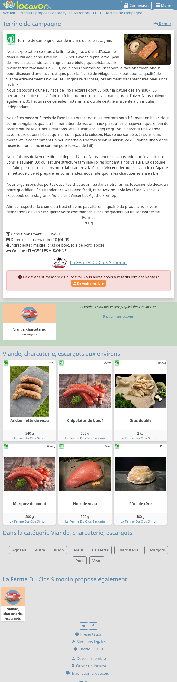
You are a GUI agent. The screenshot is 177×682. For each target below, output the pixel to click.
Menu (163, 5)
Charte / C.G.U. (88, 649)
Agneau (19, 550)
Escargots (156, 550)
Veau (96, 560)
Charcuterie (127, 550)
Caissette (100, 550)
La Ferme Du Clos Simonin (29, 438)
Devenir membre (88, 283)
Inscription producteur (88, 673)
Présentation (88, 634)
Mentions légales (88, 641)
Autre (40, 550)
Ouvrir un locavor (118, 316)
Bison (59, 550)
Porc (79, 560)
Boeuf (78, 550)
